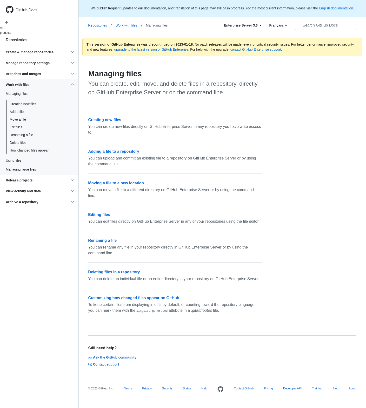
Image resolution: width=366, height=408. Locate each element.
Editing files (99, 215)
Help (204, 388)
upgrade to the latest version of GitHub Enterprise (151, 49)
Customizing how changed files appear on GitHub (133, 298)
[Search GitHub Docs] (325, 25)
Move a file (18, 119)
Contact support (103, 364)
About (352, 388)
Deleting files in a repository (114, 272)
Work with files (129, 25)
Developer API (292, 388)
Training (317, 388)
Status (187, 388)
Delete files (18, 143)
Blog (336, 388)
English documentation (336, 8)
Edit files (16, 127)
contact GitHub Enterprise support (255, 49)
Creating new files (23, 104)
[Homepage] (220, 389)
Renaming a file (21, 135)
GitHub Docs (26, 10)
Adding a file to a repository (113, 151)
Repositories (16, 40)
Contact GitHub (243, 388)
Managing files (157, 25)
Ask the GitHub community (112, 357)
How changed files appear (29, 150)
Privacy (147, 388)
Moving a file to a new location (116, 183)
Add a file (17, 112)
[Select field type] (242, 25)
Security (167, 388)
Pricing (268, 388)
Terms (128, 388)
